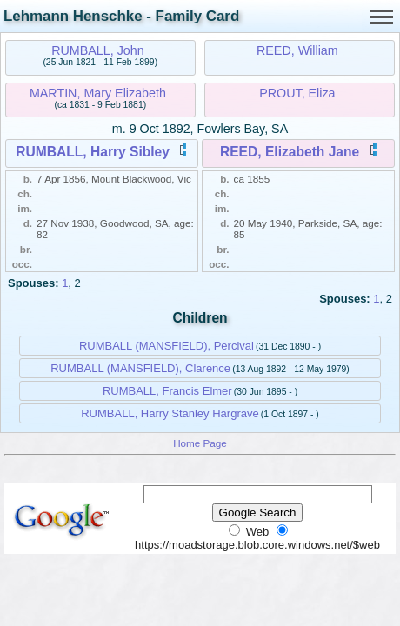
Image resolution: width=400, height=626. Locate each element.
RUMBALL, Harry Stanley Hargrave (169, 413)
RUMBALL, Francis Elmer (167, 390)
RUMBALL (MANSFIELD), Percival (166, 345)
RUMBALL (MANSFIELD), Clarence (140, 368)
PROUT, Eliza (297, 93)
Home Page (200, 443)
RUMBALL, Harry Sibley (93, 151)
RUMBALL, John (97, 50)
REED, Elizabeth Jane (289, 151)
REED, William (297, 50)
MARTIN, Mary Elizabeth (98, 93)
